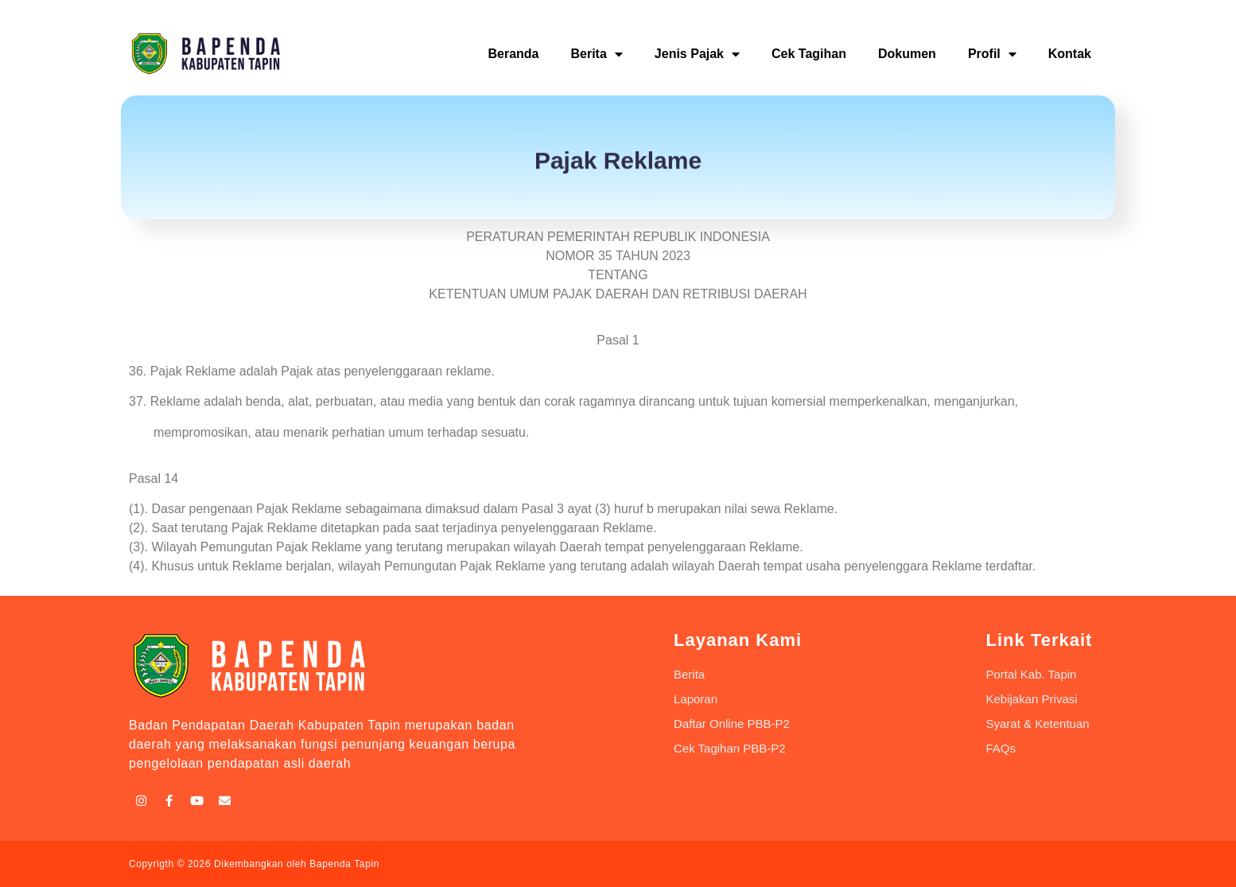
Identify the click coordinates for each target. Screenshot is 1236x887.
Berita (596, 54)
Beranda (513, 53)
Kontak (1069, 53)
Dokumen (907, 53)
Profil (992, 54)
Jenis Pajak (697, 54)
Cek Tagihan (809, 53)
